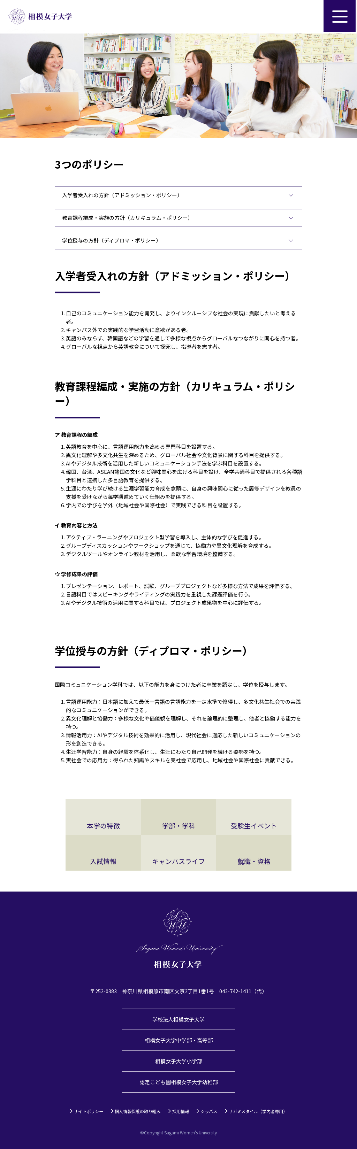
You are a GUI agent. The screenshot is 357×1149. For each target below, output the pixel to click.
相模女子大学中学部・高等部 (179, 1040)
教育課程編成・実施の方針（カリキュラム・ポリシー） (127, 217)
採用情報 (180, 1111)
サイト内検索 (307, 16)
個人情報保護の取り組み (138, 1111)
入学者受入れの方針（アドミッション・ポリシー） (122, 195)
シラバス (208, 1111)
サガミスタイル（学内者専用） (258, 1111)
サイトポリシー (88, 1111)
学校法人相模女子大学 (178, 1019)
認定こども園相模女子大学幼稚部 (178, 1082)
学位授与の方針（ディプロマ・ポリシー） (111, 240)
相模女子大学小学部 (178, 1061)
